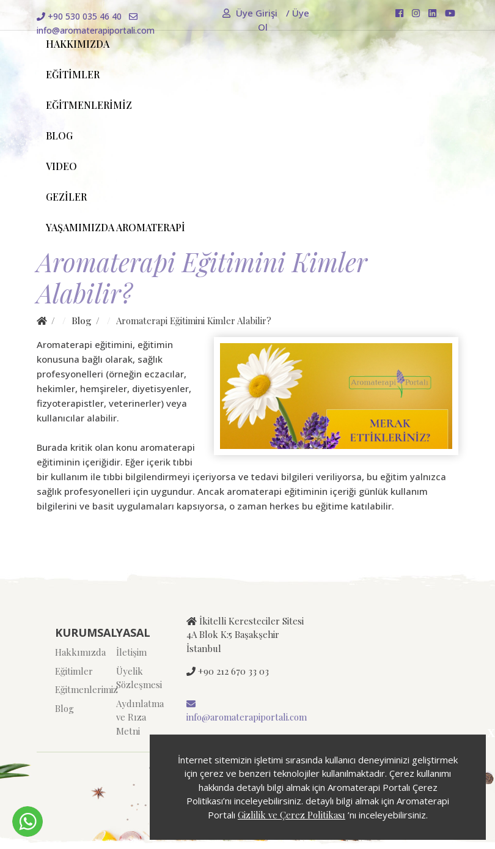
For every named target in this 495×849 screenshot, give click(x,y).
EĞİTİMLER (73, 74)
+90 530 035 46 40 (79, 16)
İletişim (131, 652)
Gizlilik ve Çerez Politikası (291, 815)
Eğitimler (74, 671)
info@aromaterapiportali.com (246, 711)
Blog (82, 320)
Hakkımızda (76, 652)
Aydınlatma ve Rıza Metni (137, 717)
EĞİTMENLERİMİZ (89, 104)
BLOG (59, 135)
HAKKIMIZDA (77, 43)
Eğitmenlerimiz (76, 689)
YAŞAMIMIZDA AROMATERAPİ (115, 227)
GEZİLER (66, 196)
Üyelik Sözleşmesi (137, 678)
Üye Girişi (251, 13)
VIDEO (61, 166)
